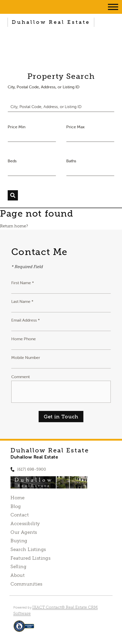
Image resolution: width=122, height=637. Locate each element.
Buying (18, 541)
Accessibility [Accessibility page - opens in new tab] (25, 523)
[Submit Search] (13, 195)
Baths (71, 160)
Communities (26, 584)
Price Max (75, 126)
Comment (20, 376)
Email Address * (25, 320)
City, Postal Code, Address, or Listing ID (44, 86)
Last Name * (22, 301)
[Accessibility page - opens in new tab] (23, 628)
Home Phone (23, 338)
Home (17, 498)
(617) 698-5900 (31, 469)
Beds (12, 160)
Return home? (14, 226)
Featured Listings (30, 558)
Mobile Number (25, 357)
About (17, 575)
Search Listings (28, 549)
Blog (15, 506)
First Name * (22, 282)
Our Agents (23, 532)
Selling (18, 566)
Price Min (16, 126)
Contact (19, 515)
